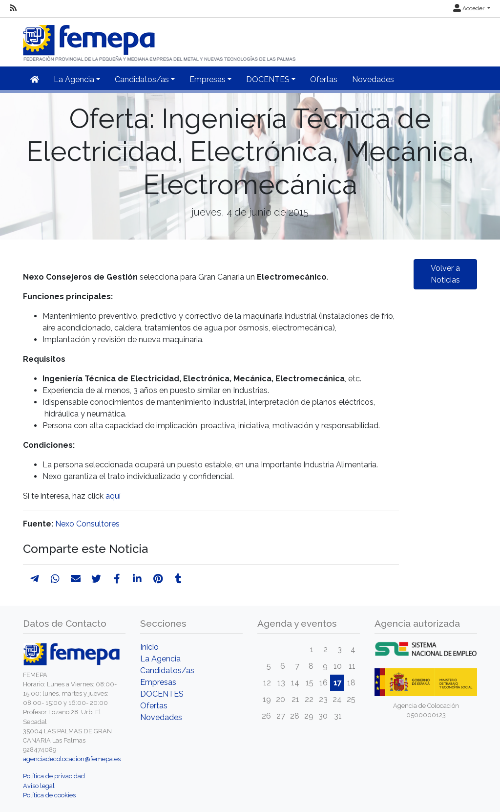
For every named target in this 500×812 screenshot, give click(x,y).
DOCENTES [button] (268, 79)
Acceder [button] (469, 8)
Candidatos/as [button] (142, 79)
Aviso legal (39, 786)
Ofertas (323, 79)
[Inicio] (160, 39)
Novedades (373, 79)
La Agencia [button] (74, 79)
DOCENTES (162, 694)
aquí (113, 496)
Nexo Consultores (87, 523)
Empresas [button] (207, 79)
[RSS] (13, 8)
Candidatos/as (167, 670)
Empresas (158, 682)
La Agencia (160, 658)
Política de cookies (49, 795)
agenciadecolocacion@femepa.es (72, 759)
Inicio (149, 647)
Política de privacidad (54, 776)
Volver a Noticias (445, 274)
